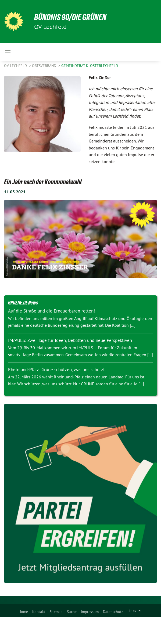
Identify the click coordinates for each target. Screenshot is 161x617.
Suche (72, 611)
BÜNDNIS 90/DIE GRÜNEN (70, 17)
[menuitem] (23, 610)
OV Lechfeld (16, 65)
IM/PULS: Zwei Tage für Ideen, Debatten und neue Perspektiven (70, 340)
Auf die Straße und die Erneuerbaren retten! (51, 311)
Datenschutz (113, 611)
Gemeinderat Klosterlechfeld (89, 65)
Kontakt (38, 611)
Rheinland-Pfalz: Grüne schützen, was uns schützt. (57, 370)
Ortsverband (44, 65)
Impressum (90, 611)
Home (23, 611)
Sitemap (56, 611)
